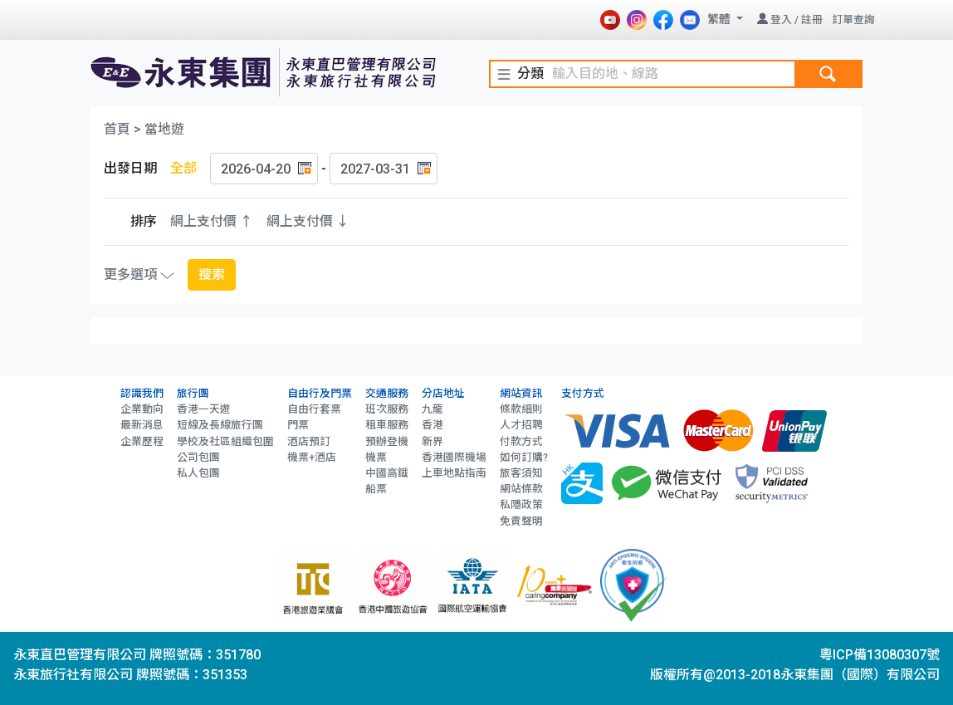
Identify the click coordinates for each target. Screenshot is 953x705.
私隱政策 (521, 504)
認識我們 (142, 393)
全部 (183, 168)
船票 (376, 488)
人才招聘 (521, 425)
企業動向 (142, 409)
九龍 (432, 409)
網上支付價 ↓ (307, 221)
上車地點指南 (454, 473)
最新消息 (142, 425)
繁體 (720, 19)
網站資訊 (521, 393)
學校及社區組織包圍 (225, 441)
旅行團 (193, 393)
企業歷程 (142, 441)
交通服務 (386, 393)
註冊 (812, 19)
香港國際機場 (454, 457)
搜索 (211, 274)
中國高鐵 (386, 473)
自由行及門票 (319, 393)
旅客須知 (521, 473)
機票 (376, 457)
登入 (781, 19)
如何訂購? (524, 457)
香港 (432, 425)
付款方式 (521, 441)
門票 (298, 425)
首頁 (117, 129)
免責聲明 (521, 521)
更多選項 (139, 274)
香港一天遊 (204, 409)
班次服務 (386, 409)
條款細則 (521, 409)
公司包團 (198, 457)
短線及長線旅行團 (220, 425)
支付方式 (582, 393)
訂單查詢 (853, 19)
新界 (432, 441)
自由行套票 (314, 409)
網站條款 (521, 488)
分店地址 (443, 393)
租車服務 (386, 425)
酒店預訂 (308, 441)
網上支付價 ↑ (211, 221)
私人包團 (198, 473)
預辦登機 (386, 441)
